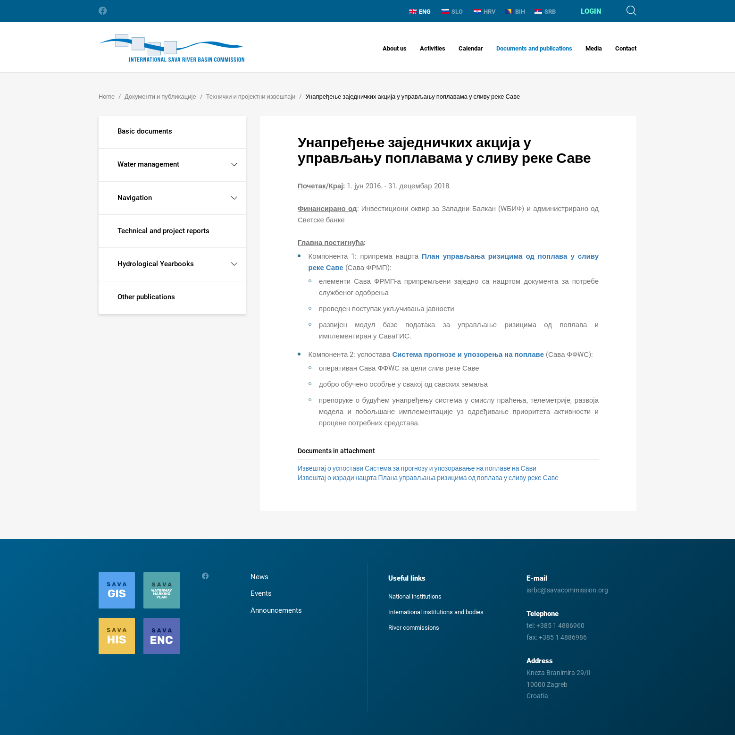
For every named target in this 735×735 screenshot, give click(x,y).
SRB (545, 11)
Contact (625, 48)
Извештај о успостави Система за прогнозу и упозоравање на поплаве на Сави (417, 468)
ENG (420, 11)
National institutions (415, 596)
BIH (515, 11)
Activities (432, 48)
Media (593, 48)
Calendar (471, 48)
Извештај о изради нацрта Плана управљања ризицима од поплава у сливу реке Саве (428, 478)
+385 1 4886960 (560, 625)
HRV (485, 11)
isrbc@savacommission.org (567, 590)
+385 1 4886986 (563, 637)
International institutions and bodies (436, 612)
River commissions (413, 627)
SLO (452, 11)
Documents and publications (534, 48)
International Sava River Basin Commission (171, 48)
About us (395, 48)
